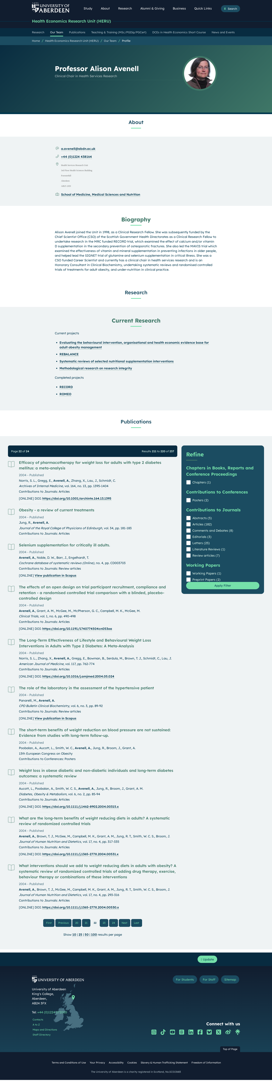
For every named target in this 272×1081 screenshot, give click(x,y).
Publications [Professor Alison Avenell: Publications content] (136, 422)
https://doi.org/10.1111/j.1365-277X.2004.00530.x (80, 908)
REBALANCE (69, 355)
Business (181, 8)
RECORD (66, 387)
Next (126, 923)
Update (207, 960)
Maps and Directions (45, 1030)
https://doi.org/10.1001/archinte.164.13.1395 (76, 499)
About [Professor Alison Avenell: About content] (136, 122)
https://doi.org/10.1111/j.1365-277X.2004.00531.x (80, 854)
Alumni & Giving (154, 8)
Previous (65, 923)
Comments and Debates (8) (212, 531)
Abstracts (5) (202, 518)
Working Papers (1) (206, 574)
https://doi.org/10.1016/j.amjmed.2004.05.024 (78, 677)
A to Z (36, 1025)
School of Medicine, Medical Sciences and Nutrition (100, 195)
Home (36, 41)
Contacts (38, 1020)
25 (80, 935)
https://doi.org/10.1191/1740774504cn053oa (77, 629)
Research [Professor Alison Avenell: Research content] (136, 293)
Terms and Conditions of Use (69, 1063)
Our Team (110, 41)
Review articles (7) (206, 556)
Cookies (132, 1063)
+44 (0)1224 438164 (76, 157)
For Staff (207, 981)
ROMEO (65, 394)
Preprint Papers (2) (206, 580)
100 (94, 935)
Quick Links (205, 8)
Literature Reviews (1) (208, 550)
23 (104, 923)
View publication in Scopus (55, 576)
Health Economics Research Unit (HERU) (76, 21)
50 (87, 935)
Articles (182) (202, 525)
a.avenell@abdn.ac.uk (78, 149)
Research (127, 8)
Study (90, 8)
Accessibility (116, 1063)
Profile (126, 41)
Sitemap (229, 981)
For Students (181, 981)
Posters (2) (200, 501)
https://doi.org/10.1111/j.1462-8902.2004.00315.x (80, 807)
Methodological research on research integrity (96, 369)
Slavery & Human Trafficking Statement (164, 1063)
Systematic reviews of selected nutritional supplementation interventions (117, 362)
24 (113, 923)
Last (138, 923)
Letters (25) (201, 543)
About (107, 8)
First (50, 923)
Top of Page (230, 1050)
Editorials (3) (201, 537)
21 (86, 923)
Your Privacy (97, 1063)
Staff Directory (41, 1035)
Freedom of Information (206, 1063)
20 (76, 923)
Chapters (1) (201, 483)
